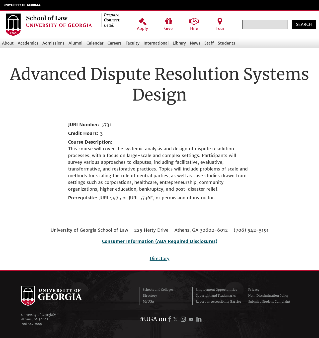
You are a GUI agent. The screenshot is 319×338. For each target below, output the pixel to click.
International (156, 43)
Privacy (253, 289)
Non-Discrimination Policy (268, 295)
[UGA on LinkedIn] (199, 319)
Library (179, 43)
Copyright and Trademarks (216, 295)
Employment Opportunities (216, 289)
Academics (28, 43)
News (195, 43)
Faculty (133, 43)
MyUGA (148, 301)
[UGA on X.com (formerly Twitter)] (176, 319)
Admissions (53, 43)
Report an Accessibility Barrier (218, 301)
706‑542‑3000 (31, 324)
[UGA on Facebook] (170, 319)
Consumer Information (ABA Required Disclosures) (159, 241)
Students (226, 43)
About (8, 43)
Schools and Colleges (158, 289)
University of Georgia (22, 5)
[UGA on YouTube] (192, 319)
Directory (159, 258)
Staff (209, 43)
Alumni (75, 43)
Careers (114, 43)
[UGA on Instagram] (184, 319)
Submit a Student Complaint (269, 301)
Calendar (94, 43)
